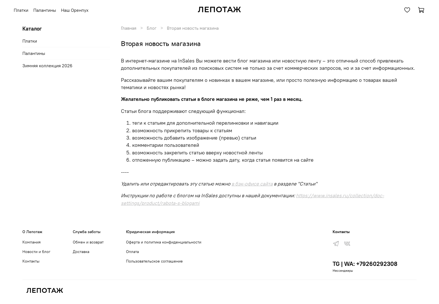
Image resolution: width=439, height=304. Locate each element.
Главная (128, 28)
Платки (21, 10)
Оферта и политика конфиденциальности (163, 242)
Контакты (30, 261)
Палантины (44, 10)
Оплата (132, 251)
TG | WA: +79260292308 (365, 264)
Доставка (81, 251)
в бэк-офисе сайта (252, 184)
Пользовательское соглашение (154, 261)
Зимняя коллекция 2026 (47, 65)
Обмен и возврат (88, 242)
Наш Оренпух (74, 10)
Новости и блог (36, 251)
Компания (31, 242)
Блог (152, 28)
